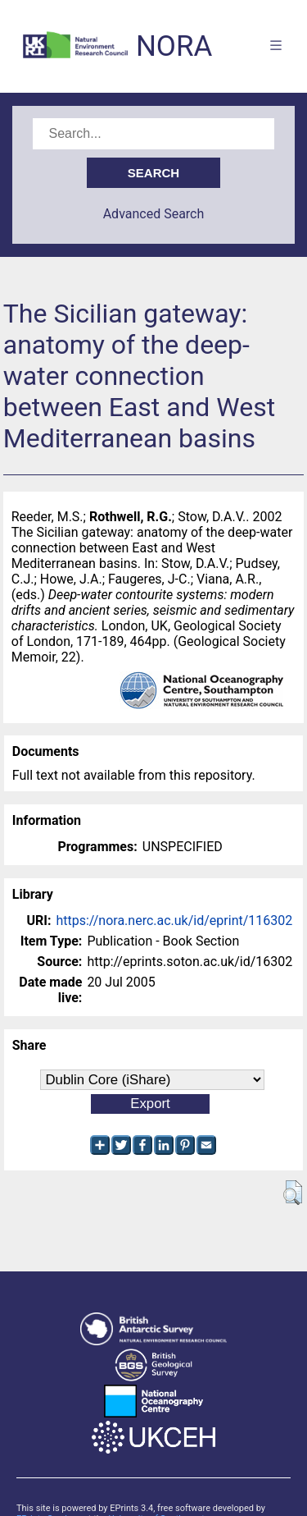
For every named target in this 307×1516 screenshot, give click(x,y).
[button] (292, 1192)
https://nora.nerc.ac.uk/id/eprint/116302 (174, 920)
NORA (174, 46)
